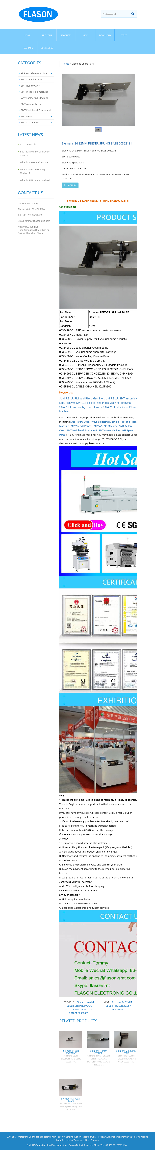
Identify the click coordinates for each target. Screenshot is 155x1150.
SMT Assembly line (109, 430)
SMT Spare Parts (30, 122)
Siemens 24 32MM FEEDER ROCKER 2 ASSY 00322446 (118, 1006)
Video (124, 35)
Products (66, 35)
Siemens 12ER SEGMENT (71, 1052)
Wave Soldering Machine (105, 421)
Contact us (47, 48)
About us (47, 35)
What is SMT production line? (35, 180)
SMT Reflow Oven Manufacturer (109, 1136)
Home (27, 35)
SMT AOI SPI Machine (105, 426)
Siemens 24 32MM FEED (126, 1052)
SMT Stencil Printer (81, 426)
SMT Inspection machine (34, 91)
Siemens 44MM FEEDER (98, 1052)
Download (105, 35)
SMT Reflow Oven (80, 421)
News (85, 35)
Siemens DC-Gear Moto (71, 1099)
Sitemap (95, 1140)
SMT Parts (26, 116)
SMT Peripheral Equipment (82, 430)
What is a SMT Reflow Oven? (35, 162)
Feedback (28, 48)
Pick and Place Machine (34, 73)
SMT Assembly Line (31, 104)
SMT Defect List (28, 144)
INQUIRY (70, 185)
